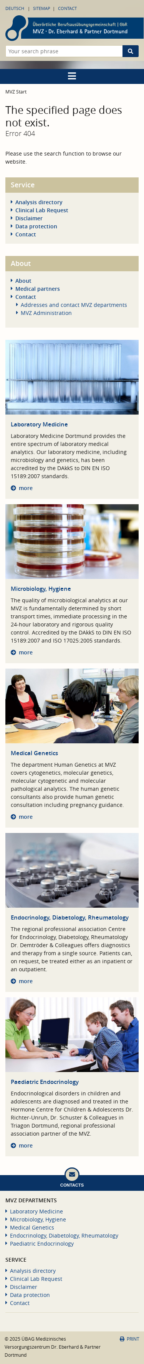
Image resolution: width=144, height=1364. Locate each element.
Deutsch (14, 8)
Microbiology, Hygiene (41, 589)
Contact (67, 8)
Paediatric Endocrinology (45, 1082)
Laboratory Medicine (39, 424)
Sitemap (41, 8)
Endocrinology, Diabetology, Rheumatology (70, 917)
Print (129, 1339)
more (26, 488)
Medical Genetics (34, 753)
